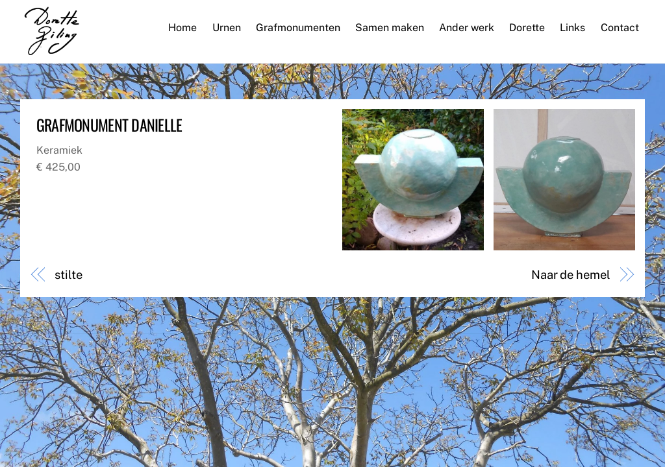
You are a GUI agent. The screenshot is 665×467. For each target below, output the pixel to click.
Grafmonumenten (298, 27)
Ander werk (466, 27)
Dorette (527, 27)
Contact (620, 27)
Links (572, 27)
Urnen (226, 27)
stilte (68, 274)
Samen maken (389, 27)
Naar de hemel (570, 274)
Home (182, 27)
